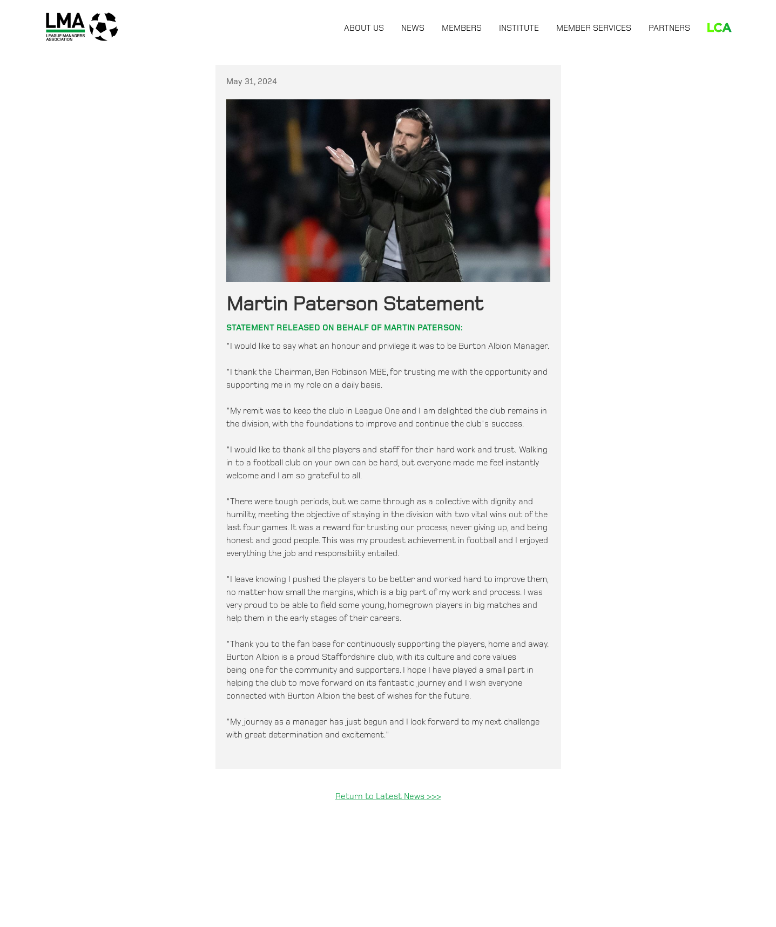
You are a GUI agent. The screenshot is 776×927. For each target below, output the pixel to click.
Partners (669, 28)
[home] (82, 26)
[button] (364, 26)
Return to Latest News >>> (388, 796)
